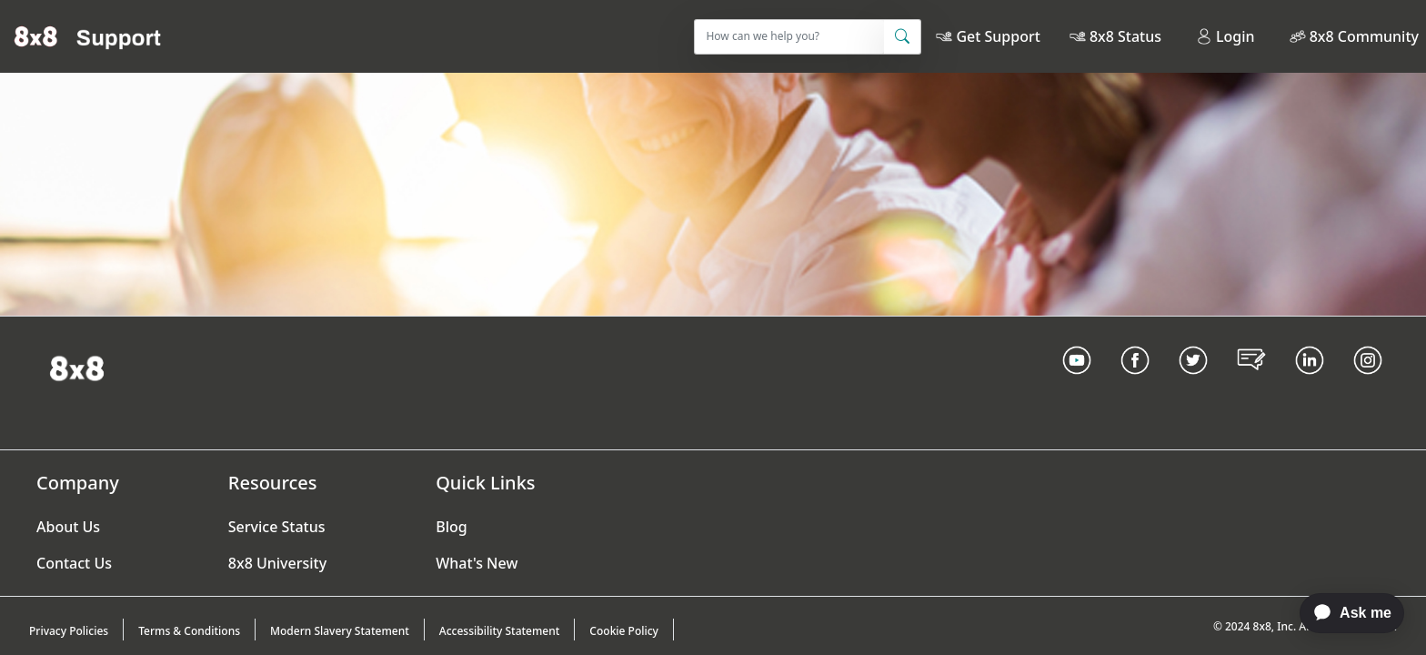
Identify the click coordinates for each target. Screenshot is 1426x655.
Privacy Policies (68, 631)
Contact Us (74, 563)
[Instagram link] (1367, 383)
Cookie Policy (623, 631)
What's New (476, 563)
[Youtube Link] (1076, 383)
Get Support (997, 36)
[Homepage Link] (77, 367)
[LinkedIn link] (1309, 383)
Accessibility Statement (499, 631)
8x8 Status (1125, 36)
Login (1225, 36)
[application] (1343, 613)
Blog (451, 527)
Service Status (277, 527)
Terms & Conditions (189, 631)
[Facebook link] (1135, 383)
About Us (68, 527)
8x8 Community (1364, 36)
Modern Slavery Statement (339, 631)
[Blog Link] (1251, 383)
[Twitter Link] (1193, 383)
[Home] (88, 36)
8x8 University (277, 563)
